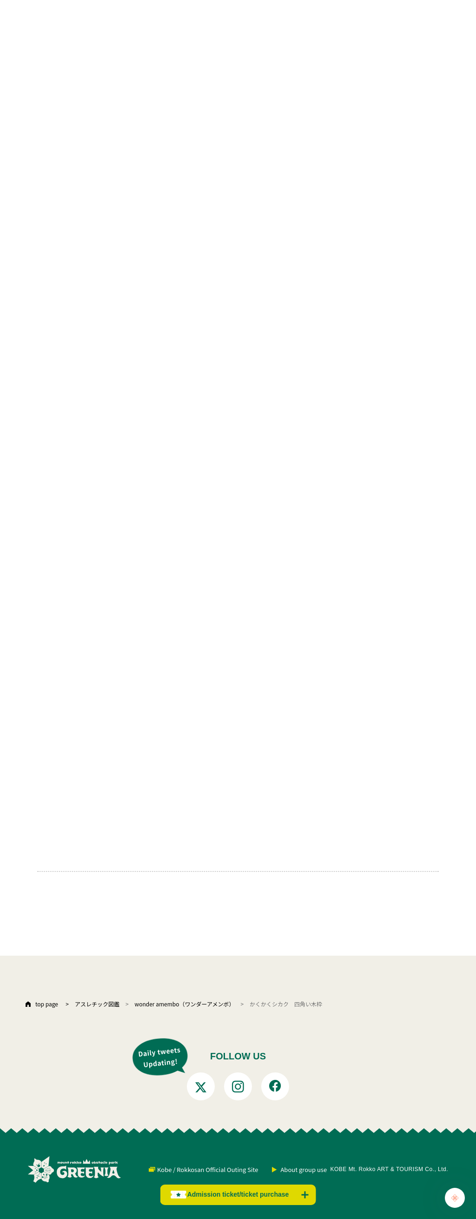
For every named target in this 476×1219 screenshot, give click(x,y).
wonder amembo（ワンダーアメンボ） (185, 1004)
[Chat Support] (455, 1198)
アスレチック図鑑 (97, 1004)
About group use (303, 1169)
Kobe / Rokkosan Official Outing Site (207, 1169)
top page (46, 1004)
